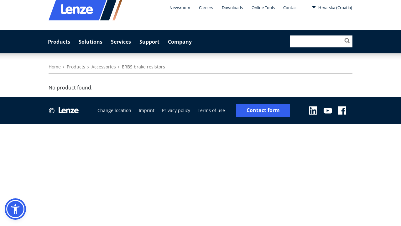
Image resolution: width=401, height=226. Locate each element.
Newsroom (179, 7)
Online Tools (263, 7)
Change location (114, 110)
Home (55, 67)
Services (121, 41)
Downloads (232, 7)
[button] (15, 209)
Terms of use (211, 110)
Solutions (90, 41)
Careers (206, 7)
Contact (290, 7)
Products (59, 41)
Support (149, 41)
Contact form (263, 110)
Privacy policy (176, 110)
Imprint (146, 110)
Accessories (103, 67)
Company (180, 41)
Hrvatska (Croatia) (332, 7)
